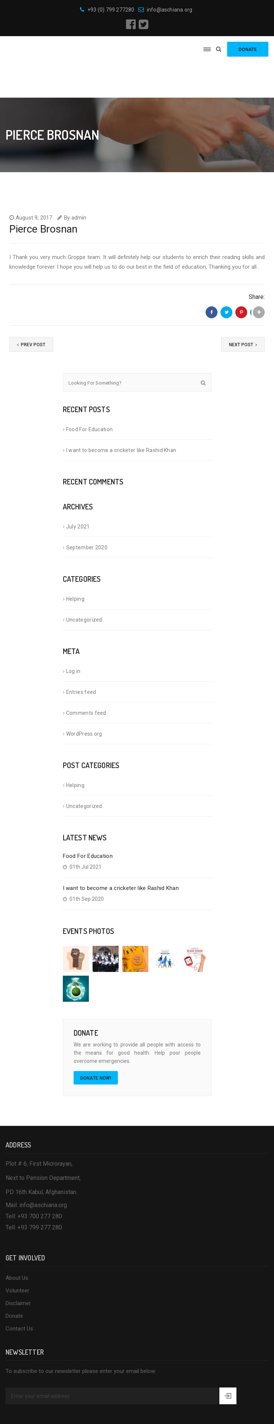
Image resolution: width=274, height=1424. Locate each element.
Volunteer (17, 1256)
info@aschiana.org (165, 10)
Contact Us (19, 1294)
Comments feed (86, 678)
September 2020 (86, 513)
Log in (73, 637)
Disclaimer (18, 1268)
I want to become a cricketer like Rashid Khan (121, 416)
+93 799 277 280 (39, 1192)
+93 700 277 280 (39, 1181)
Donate (14, 1281)
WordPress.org (84, 699)
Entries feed (81, 657)
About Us (17, 1243)
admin (78, 182)
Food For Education (89, 395)
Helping (75, 564)
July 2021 (78, 492)
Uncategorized (84, 585)
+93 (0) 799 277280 (107, 10)
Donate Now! (95, 1043)
